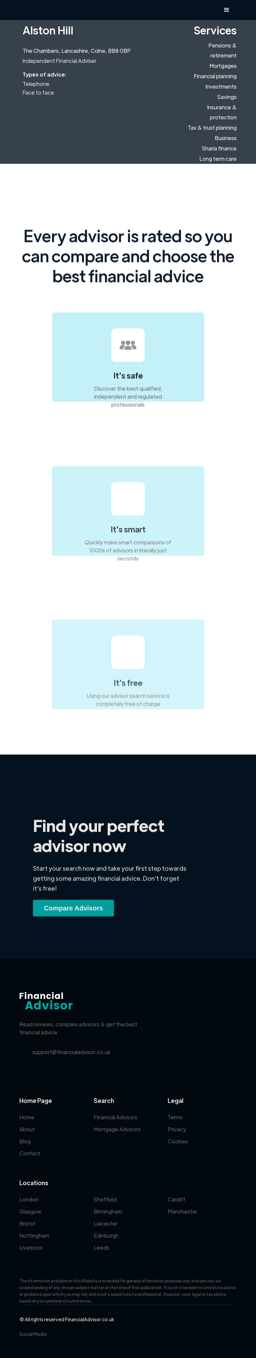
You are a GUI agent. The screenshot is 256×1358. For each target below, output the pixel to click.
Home (26, 1117)
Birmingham (108, 1211)
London (28, 1199)
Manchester (182, 1211)
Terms (175, 1117)
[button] (227, 10)
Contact (29, 1153)
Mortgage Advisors (117, 1129)
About (27, 1129)
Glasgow (30, 1211)
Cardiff (176, 1199)
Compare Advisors (73, 912)
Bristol (27, 1223)
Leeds (101, 1247)
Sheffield (105, 1199)
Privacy (177, 1129)
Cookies (178, 1141)
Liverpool (30, 1247)
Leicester (105, 1223)
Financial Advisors (115, 1117)
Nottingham (34, 1235)
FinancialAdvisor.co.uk (89, 1319)
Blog (25, 1141)
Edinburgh (106, 1235)
